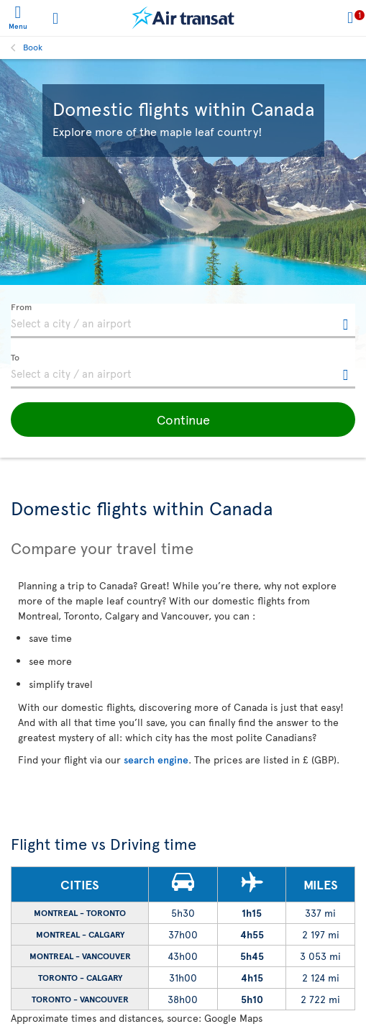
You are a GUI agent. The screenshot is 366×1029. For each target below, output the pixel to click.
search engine (156, 759)
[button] (183, 419)
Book (32, 47)
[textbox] (183, 321)
